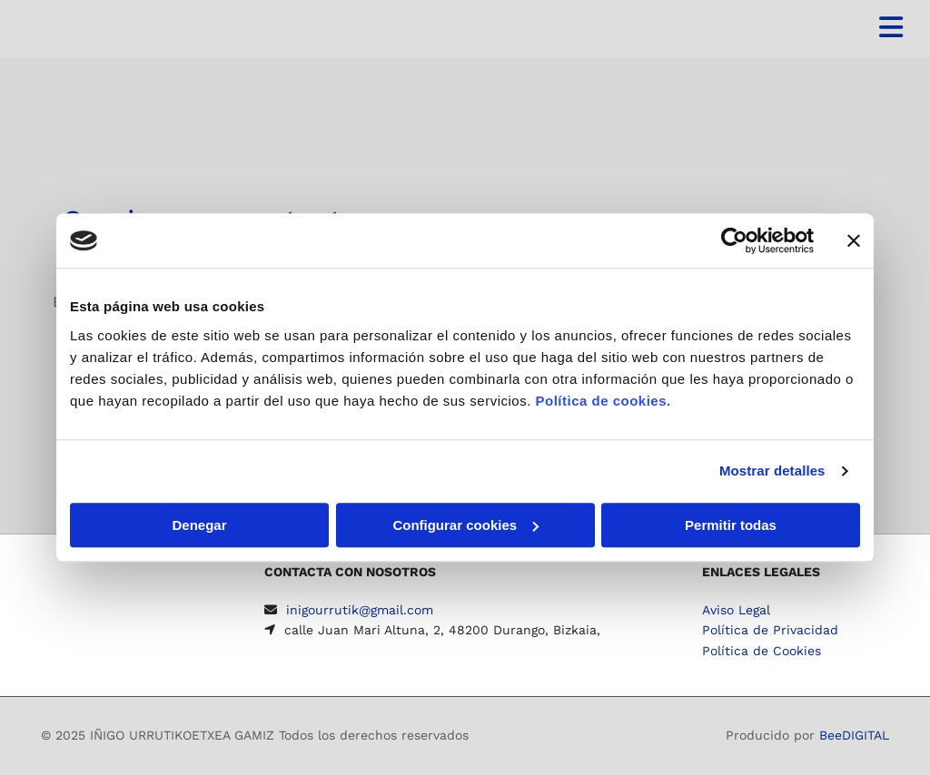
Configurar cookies (465, 525)
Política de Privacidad (770, 630)
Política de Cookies (761, 650)
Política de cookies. (602, 400)
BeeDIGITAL (854, 735)
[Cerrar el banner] (853, 240)
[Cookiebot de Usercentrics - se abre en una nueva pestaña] (734, 240)
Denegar (199, 525)
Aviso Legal (736, 610)
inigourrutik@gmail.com (359, 610)
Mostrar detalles (772, 470)
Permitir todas (731, 525)
